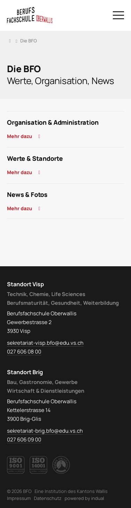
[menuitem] (19, 498)
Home (10, 40)
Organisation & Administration (53, 122)
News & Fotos (27, 194)
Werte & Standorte (35, 158)
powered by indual (84, 498)
